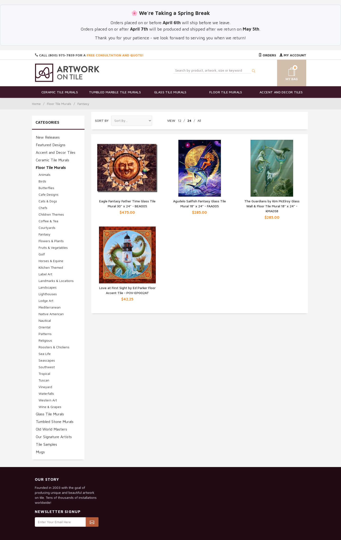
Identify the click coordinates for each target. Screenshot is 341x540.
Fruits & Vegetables (53, 247)
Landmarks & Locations (56, 281)
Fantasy (44, 234)
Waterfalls (46, 393)
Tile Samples (46, 444)
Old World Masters (51, 429)
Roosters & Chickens (54, 347)
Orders (267, 55)
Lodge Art (46, 301)
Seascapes (47, 360)
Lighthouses (48, 294)
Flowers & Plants (51, 241)
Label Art (45, 274)
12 (179, 120)
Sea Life (45, 354)
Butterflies (46, 188)
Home (36, 104)
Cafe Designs (48, 194)
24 (189, 120)
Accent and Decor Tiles (281, 92)
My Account (292, 55)
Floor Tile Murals (225, 92)
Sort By (102, 120)
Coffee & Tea (48, 221)
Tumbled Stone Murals (54, 421)
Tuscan (44, 380)
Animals (44, 174)
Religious (45, 340)
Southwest (47, 367)
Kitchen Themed (51, 267)
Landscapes (48, 287)
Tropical (44, 374)
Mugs (40, 452)
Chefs (43, 208)
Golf (42, 254)
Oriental (44, 327)
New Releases (48, 137)
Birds (42, 181)
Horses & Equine (51, 261)
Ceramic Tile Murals (59, 92)
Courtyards (47, 228)
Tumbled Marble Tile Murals (115, 92)
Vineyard (45, 387)
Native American (51, 314)
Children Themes (51, 214)
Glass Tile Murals (170, 92)
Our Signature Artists (54, 437)
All (199, 120)
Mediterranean (50, 307)
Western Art (48, 400)
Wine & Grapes (50, 407)
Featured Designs (50, 145)
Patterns (45, 334)
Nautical (45, 320)
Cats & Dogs (48, 201)
